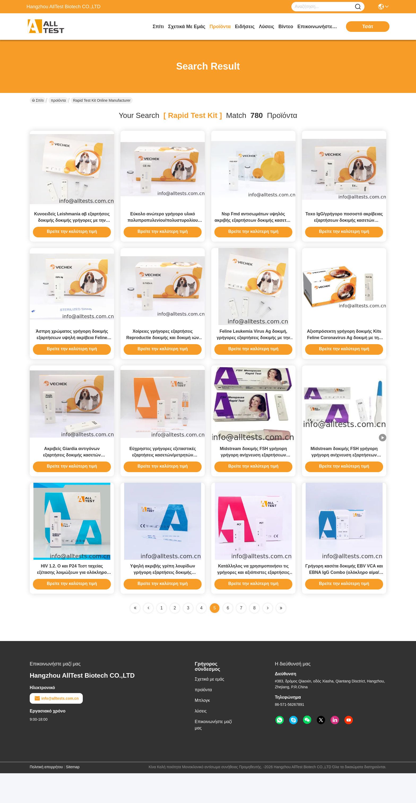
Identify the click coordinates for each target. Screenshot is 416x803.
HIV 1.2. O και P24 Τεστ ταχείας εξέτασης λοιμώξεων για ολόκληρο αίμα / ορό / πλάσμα (72, 602)
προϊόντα (220, 26)
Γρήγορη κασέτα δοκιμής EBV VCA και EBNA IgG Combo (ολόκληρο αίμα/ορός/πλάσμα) (344, 602)
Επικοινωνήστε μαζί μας (317, 26)
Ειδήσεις (245, 26)
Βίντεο (285, 26)
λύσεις (266, 26)
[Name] (358, 6)
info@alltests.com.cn (56, 728)
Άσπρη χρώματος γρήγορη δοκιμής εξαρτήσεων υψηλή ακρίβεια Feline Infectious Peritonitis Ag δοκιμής (72, 352)
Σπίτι (158, 26)
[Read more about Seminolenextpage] (267, 638)
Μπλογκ (202, 730)
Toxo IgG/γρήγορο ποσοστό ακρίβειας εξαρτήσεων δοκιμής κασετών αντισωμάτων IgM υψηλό (344, 227)
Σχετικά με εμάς (186, 26)
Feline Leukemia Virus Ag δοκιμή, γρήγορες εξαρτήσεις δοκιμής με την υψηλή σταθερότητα (253, 352)
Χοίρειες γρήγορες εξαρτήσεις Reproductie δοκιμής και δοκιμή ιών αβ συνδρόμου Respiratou (162, 352)
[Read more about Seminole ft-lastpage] (281, 638)
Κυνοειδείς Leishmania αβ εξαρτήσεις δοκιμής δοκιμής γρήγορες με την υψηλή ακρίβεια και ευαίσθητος (72, 227)
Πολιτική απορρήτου (46, 797)
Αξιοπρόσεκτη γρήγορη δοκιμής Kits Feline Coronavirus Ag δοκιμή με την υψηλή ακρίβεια (344, 352)
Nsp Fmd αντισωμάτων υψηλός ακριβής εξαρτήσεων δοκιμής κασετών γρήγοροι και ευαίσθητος (253, 227)
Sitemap (72, 797)
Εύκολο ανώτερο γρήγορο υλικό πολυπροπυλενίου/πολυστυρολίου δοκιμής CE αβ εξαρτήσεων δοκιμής (163, 227)
